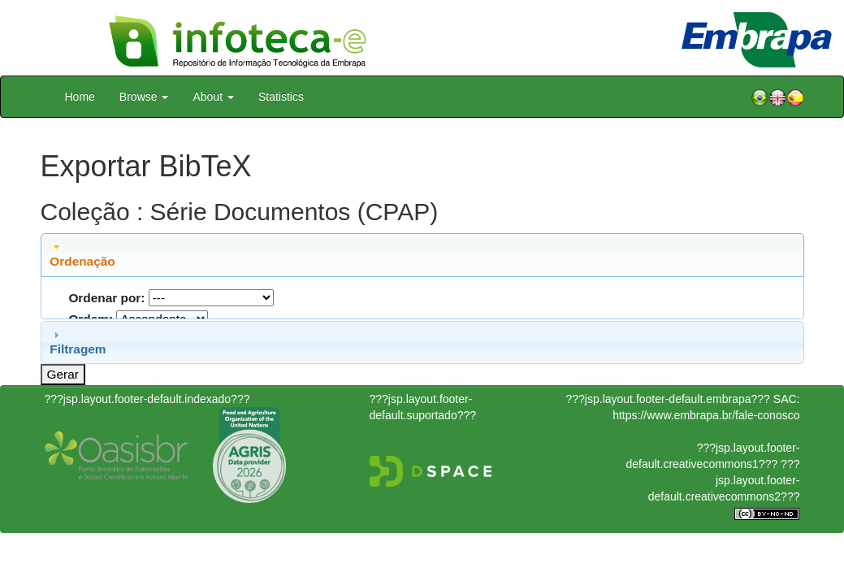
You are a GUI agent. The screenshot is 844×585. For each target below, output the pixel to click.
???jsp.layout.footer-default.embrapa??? (668, 398)
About (213, 96)
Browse (144, 96)
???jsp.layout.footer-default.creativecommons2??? (724, 480)
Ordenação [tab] (82, 254)
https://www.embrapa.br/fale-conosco (705, 415)
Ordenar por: (106, 298)
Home (80, 96)
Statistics (281, 96)
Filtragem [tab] (78, 342)
